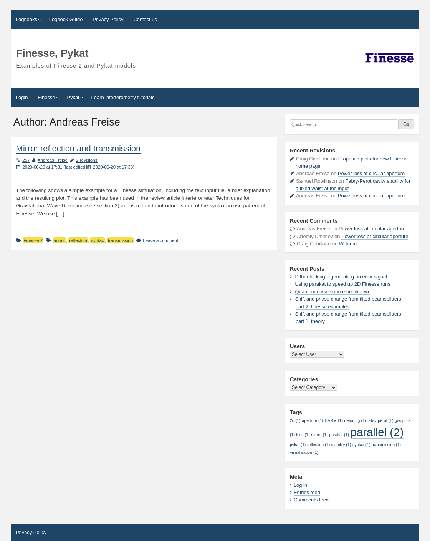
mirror (59, 240)
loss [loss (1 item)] (303, 434)
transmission (120, 240)
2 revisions (86, 160)
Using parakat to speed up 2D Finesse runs (342, 284)
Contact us (145, 19)
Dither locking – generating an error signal (341, 277)
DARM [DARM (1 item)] (334, 420)
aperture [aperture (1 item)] (312, 420)
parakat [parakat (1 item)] (339, 434)
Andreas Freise (53, 160)
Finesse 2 (33, 240)
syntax (97, 240)
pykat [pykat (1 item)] (298, 444)
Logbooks (26, 19)
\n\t (317, 354)
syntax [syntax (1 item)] (361, 444)
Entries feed (307, 492)
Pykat (73, 97)
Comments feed (311, 500)
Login (22, 97)
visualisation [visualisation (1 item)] (304, 452)
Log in (300, 485)
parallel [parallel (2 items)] (377, 432)
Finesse (46, 97)
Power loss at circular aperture (371, 173)
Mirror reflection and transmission (78, 148)
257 (26, 160)
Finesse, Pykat (52, 53)
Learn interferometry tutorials (123, 97)
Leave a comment (160, 240)
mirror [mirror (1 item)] (319, 434)
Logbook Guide (66, 19)
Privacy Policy (108, 19)
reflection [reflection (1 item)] (318, 444)
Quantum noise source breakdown (333, 291)
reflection (78, 240)
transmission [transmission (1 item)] (386, 444)
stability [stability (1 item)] (341, 444)
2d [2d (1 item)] (295, 420)
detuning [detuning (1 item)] (355, 420)
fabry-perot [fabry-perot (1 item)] (380, 420)
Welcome (349, 244)
